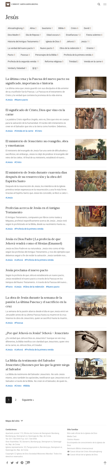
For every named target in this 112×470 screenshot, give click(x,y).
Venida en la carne (24, 131)
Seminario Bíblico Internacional (80, 448)
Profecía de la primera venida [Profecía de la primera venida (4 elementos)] (78, 55)
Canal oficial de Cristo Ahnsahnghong (84, 451)
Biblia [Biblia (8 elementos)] (61, 28)
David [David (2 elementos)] (87, 28)
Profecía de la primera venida (29, 229)
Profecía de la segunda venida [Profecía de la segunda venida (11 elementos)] (23, 61)
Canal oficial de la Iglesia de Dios (82, 455)
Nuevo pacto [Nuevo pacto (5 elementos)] (47, 48)
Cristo (39, 131)
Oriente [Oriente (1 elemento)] (91, 48)
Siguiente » (28, 399)
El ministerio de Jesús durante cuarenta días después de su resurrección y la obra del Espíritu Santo (36, 176)
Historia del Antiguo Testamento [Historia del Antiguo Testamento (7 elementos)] (24, 41)
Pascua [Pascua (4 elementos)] (25, 55)
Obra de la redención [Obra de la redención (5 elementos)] (70, 48)
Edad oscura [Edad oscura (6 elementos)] (53, 35)
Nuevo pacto (22, 100)
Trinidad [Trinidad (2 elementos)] (73, 61)
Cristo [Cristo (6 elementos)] (74, 28)
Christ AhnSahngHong (24, 4)
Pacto (10, 287)
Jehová (19, 260)
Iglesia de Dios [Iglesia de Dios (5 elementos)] (53, 41)
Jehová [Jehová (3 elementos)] (71, 41)
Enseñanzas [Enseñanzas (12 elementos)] (73, 35)
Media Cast (71, 436)
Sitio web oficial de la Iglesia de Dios (82, 433)
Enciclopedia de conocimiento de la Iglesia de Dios (86, 443)
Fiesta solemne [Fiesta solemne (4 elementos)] (94, 35)
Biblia (27, 385)
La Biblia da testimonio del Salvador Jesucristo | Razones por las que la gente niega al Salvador (38, 364)
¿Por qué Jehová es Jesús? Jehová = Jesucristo (37, 333)
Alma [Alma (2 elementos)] (33, 28)
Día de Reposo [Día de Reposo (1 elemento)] (33, 35)
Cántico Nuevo (73, 439)
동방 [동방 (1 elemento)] (35, 68)
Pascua (19, 323)
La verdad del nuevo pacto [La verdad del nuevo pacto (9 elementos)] (21, 48)
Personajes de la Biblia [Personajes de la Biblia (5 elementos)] (46, 55)
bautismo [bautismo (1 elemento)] (47, 28)
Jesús (10, 100)
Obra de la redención (34, 287)
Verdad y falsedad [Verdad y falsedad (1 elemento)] (17, 68)
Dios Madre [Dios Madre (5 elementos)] (14, 35)
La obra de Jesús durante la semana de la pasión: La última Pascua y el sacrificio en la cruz (36, 302)
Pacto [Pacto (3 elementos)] (11, 55)
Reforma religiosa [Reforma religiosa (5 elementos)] (54, 61)
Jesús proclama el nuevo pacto (27, 270)
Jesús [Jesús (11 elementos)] (85, 41)
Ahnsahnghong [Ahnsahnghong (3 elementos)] (16, 28)
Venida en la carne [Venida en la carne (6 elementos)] (93, 61)
